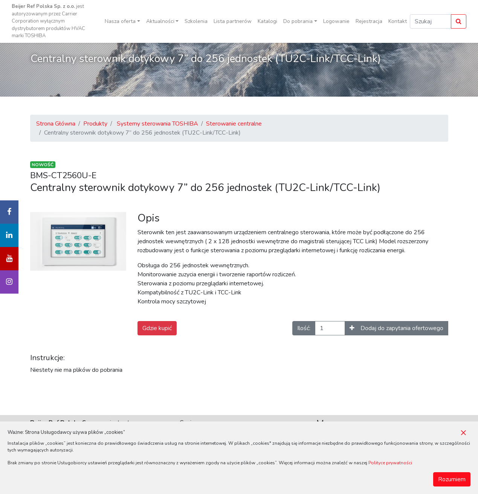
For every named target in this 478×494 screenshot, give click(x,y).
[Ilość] (330, 328)
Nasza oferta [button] (120, 21)
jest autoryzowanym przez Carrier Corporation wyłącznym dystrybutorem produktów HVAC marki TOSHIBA (48, 21)
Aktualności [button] (160, 21)
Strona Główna (55, 124)
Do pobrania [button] (298, 21)
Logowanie (336, 21)
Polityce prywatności (390, 463)
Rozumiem (452, 479)
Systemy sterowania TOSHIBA (157, 124)
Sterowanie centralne (234, 124)
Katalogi (267, 21)
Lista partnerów (233, 21)
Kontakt (397, 21)
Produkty (95, 124)
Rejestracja (369, 21)
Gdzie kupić (157, 328)
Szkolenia (196, 21)
